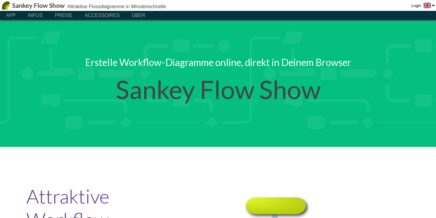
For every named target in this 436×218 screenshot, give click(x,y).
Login (416, 5)
